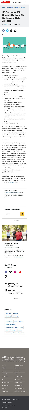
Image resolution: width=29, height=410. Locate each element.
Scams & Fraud (9, 321)
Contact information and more (12, 192)
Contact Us (17, 368)
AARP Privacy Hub (6, 399)
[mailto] (6, 276)
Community (15, 316)
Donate (3, 368)
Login (19, 2)
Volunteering (8, 333)
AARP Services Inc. (18, 373)
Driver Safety (9, 319)
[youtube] (20, 272)
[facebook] (6, 272)
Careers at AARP (18, 371)
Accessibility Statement (7, 402)
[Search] (22, 214)
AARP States (10, 7)
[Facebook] (3, 30)
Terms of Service (16, 399)
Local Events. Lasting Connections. (11, 244)
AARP (3, 7)
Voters (14, 333)
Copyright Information (6, 407)
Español (15, 319)
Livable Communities (10, 324)
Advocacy (23, 7)
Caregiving (8, 316)
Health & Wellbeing (18, 321)
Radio (7, 330)
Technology (12, 330)
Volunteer (4, 371)
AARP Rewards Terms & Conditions (9, 405)
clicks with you (19, 257)
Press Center (5, 391)
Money (16, 327)
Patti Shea (6, 24)
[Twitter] (7, 30)
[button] (27, 2)
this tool (11, 182)
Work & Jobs (21, 333)
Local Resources (9, 327)
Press (21, 327)
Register (13, 2)
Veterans (19, 330)
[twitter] (10, 272)
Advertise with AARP (19, 365)
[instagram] (15, 272)
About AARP (8, 313)
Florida (16, 7)
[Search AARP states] (12, 214)
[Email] (11, 30)
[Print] (15, 30)
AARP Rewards (5, 376)
